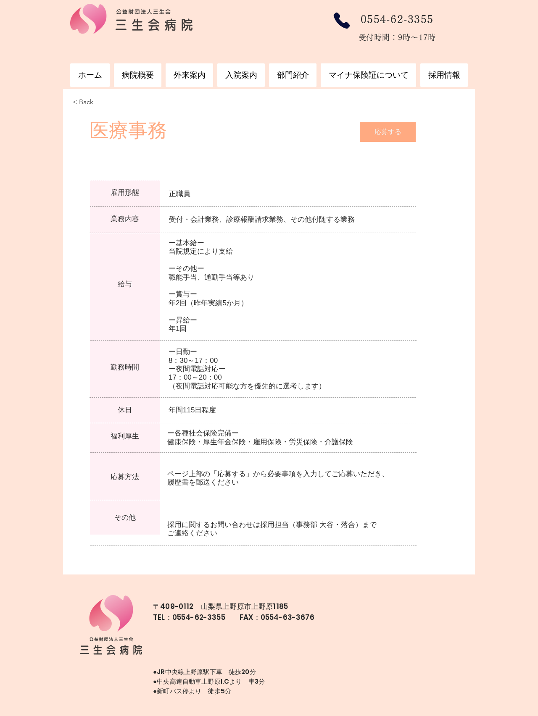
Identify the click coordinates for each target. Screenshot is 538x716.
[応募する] (388, 132)
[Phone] (341, 20)
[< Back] (102, 102)
